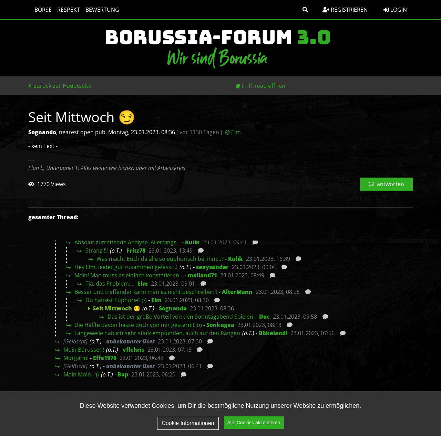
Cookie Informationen (188, 423)
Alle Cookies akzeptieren (253, 423)
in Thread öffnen (263, 85)
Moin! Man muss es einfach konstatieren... (129, 275)
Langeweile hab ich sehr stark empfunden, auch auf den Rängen (157, 333)
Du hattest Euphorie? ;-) (116, 300)
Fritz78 (135, 250)
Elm (142, 283)
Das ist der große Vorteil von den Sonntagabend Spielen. (181, 316)
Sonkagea (220, 325)
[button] (305, 9)
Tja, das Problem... (109, 283)
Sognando (173, 308)
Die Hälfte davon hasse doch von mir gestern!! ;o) (138, 325)
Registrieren (345, 9)
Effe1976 (104, 358)
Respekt (65, 9)
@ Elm (233, 132)
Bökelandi (273, 333)
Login (395, 9)
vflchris (133, 349)
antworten (386, 184)
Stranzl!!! (96, 250)
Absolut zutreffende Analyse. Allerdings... (127, 242)
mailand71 (202, 275)
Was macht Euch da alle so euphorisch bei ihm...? (160, 259)
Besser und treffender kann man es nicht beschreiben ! (146, 292)
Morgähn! (76, 358)
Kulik (192, 242)
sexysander (212, 267)
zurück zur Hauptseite (59, 85)
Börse (39, 9)
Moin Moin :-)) (81, 374)
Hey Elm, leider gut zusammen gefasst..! (126, 267)
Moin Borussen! (83, 349)
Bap (122, 374)
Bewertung (99, 9)
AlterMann (237, 292)
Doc (264, 316)
